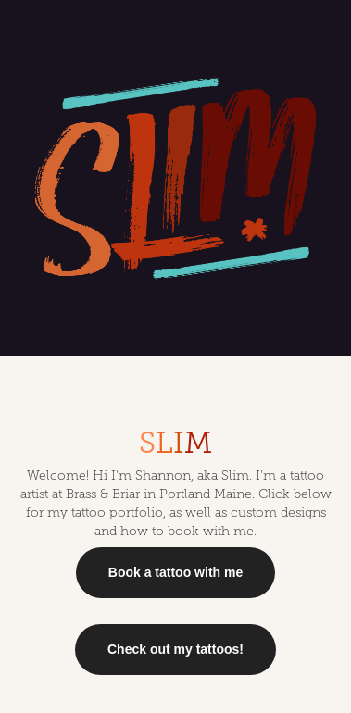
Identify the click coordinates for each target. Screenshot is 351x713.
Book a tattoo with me (175, 572)
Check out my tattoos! (175, 649)
